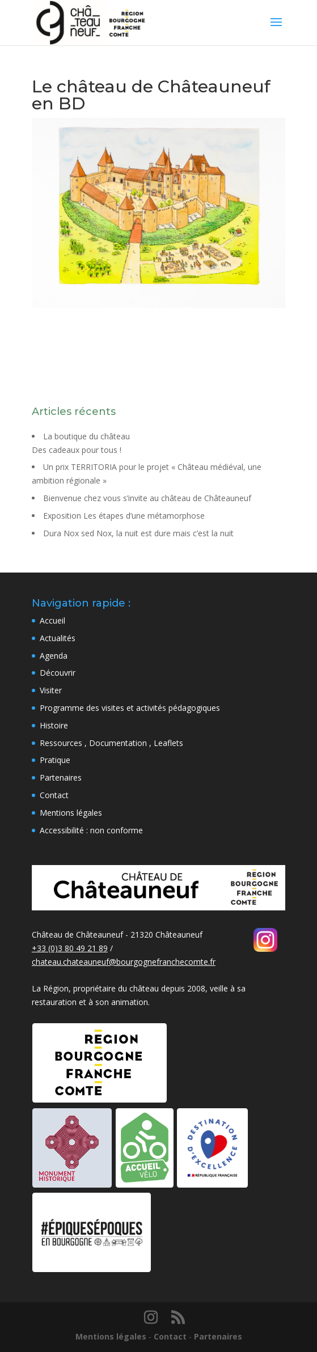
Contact (54, 795)
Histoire (54, 725)
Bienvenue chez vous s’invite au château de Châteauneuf (147, 498)
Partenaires (61, 777)
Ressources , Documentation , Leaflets (111, 743)
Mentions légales (71, 812)
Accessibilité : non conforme (91, 830)
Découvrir (57, 672)
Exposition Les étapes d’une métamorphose (124, 515)
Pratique (55, 760)
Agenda (53, 655)
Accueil (52, 620)
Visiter (51, 690)
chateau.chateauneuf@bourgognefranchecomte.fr (123, 961)
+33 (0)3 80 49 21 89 (70, 948)
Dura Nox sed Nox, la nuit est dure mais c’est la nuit (138, 533)
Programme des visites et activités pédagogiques (130, 707)
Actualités (57, 638)
